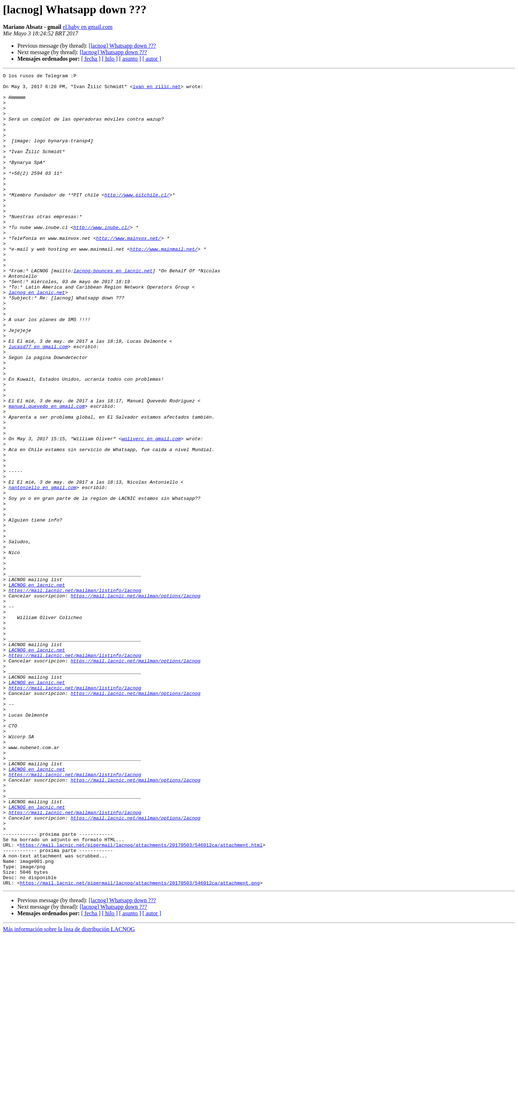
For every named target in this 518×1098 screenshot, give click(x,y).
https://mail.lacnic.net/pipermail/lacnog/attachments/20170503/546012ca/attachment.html (141, 1000)
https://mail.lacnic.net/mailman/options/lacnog (135, 700)
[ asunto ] (130, 59)
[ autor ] (152, 59)
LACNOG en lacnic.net (37, 687)
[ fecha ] (90, 59)
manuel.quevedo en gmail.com (47, 473)
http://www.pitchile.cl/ (137, 219)
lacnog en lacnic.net (37, 336)
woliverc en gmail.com (151, 512)
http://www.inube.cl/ (101, 258)
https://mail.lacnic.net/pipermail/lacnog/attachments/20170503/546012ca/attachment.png (140, 1045)
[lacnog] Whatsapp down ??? (122, 46)
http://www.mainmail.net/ (164, 284)
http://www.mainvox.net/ (128, 271)
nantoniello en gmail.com (42, 570)
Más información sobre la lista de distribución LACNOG (69, 1092)
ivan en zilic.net (157, 89)
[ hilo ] (110, 59)
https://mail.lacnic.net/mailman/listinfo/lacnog (75, 694)
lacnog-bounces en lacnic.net (112, 310)
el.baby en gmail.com (87, 27)
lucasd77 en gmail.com (38, 401)
